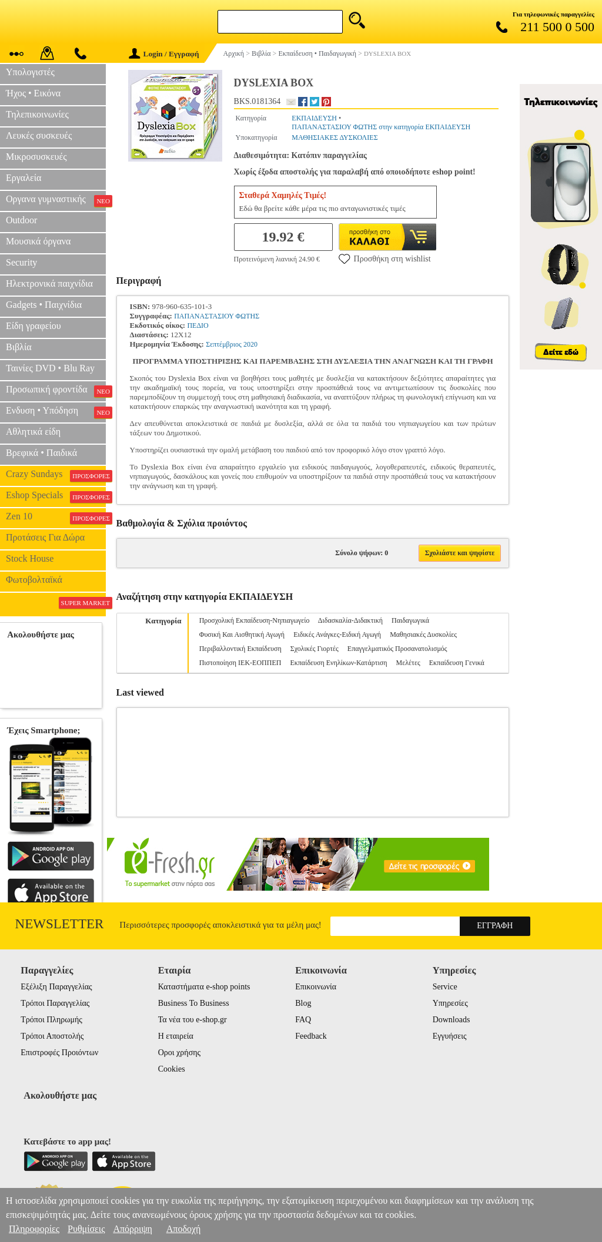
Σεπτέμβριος (223, 344)
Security (21, 262)
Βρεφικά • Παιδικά (41, 453)
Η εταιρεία (175, 1036)
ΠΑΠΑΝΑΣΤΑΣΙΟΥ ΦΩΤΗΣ (216, 316)
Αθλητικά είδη (33, 432)
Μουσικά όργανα (38, 241)
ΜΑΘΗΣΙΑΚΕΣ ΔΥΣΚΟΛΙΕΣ (334, 137)
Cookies (171, 1069)
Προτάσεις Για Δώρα (45, 537)
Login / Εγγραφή (164, 53)
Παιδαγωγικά (410, 620)
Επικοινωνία (315, 986)
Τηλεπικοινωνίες (37, 114)
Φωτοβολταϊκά (34, 580)
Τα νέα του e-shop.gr (192, 1019)
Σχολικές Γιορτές (314, 649)
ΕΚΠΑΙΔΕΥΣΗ (314, 118)
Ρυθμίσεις (86, 1229)
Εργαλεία (23, 178)
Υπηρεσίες (450, 1003)
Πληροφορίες (34, 1229)
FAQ (303, 1019)
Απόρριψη (132, 1229)
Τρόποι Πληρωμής (51, 1019)
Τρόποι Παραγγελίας (55, 1003)
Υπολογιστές (30, 72)
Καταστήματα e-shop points (204, 986)
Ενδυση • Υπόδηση (56, 411)
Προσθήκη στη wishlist (385, 258)
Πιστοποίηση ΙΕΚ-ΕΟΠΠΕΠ (240, 663)
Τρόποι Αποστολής (52, 1036)
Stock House (29, 558)
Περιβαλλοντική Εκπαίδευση (240, 649)
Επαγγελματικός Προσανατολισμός (397, 649)
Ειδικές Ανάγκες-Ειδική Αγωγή (337, 634)
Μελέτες (408, 663)
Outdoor (21, 220)
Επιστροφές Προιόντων (59, 1052)
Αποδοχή (183, 1229)
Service (445, 986)
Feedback (311, 1036)
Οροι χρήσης (179, 1052)
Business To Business (193, 1003)
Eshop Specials (56, 496)
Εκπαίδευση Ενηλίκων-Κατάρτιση (338, 663)
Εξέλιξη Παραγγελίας (56, 986)
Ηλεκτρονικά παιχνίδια (49, 283)
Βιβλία (19, 347)
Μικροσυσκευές (36, 157)
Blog (303, 1003)
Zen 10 (56, 517)
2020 (250, 344)
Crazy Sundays (56, 475)
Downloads (451, 1019)
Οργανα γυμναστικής (56, 200)
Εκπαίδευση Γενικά (456, 663)
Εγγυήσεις (450, 1036)
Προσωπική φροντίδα (56, 390)
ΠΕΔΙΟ (197, 325)
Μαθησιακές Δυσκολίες (423, 634)
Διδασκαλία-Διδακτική (350, 620)
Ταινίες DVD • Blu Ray (50, 368)
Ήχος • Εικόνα (33, 93)
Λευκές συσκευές (39, 135)
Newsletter (59, 924)
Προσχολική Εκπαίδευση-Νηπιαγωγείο (254, 620)
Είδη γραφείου (33, 326)
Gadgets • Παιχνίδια (44, 305)
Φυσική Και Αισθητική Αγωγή (242, 634)
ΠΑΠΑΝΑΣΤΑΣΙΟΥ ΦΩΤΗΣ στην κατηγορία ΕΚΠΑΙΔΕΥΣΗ (381, 127)
